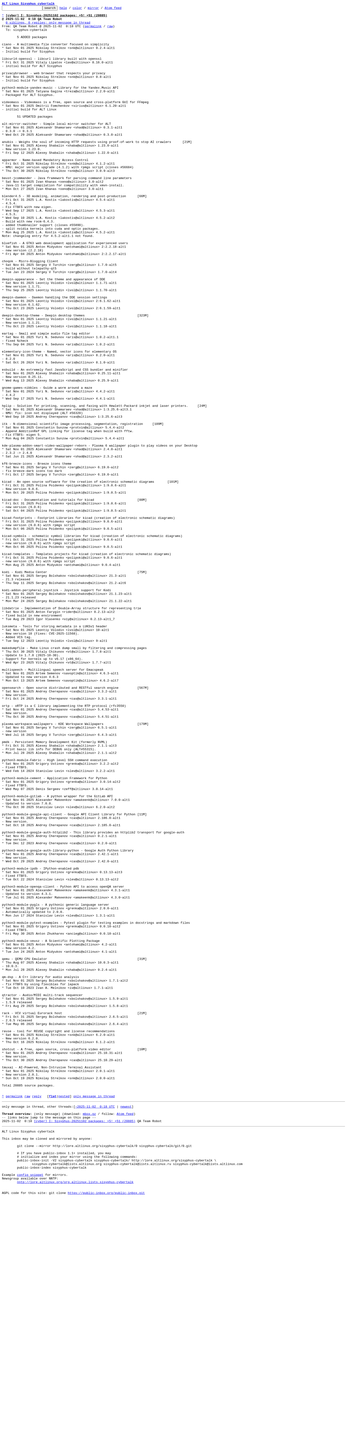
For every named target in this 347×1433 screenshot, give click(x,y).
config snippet (30, 1406)
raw (110, 30)
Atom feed (120, 9)
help (70, 9)
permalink (93, 30)
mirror (101, 9)
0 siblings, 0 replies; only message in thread (48, 26)
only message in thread (94, 1314)
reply (36, 1314)
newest (126, 1325)
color (84, 9)
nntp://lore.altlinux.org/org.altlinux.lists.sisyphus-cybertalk (75, 1415)
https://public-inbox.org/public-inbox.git (106, 1428)
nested (64, 1314)
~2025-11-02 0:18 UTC (95, 1325)
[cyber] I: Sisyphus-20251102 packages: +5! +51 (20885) (84, 1343)
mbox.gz (89, 1334)
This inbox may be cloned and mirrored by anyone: (47, 1362)
